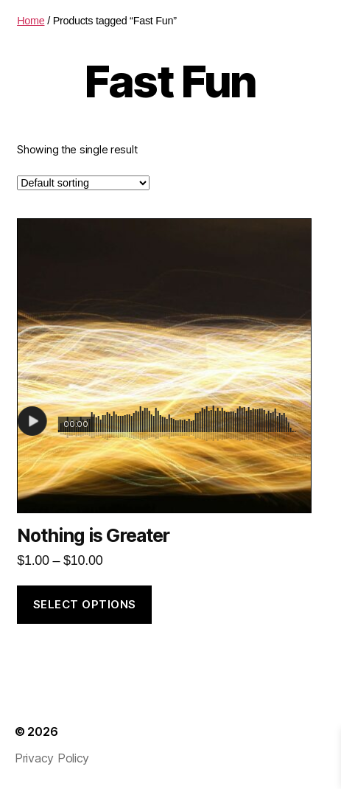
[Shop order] (83, 182)
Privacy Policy (52, 758)
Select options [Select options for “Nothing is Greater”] (84, 604)
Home (30, 21)
